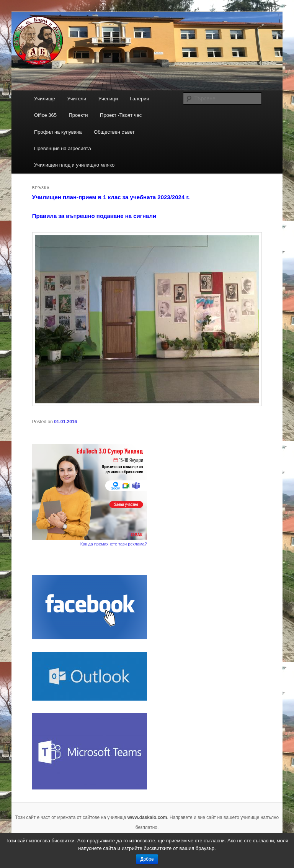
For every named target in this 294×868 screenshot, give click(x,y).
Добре (147, 859)
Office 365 (45, 115)
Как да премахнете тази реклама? (113, 544)
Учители (76, 99)
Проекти (78, 115)
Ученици (108, 99)
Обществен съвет (114, 132)
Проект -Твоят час (121, 115)
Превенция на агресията (62, 148)
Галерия (139, 99)
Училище (44, 99)
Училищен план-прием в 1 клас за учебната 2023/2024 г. (111, 197)
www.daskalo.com (147, 817)
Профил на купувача (58, 132)
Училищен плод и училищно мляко (74, 165)
